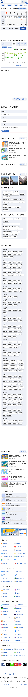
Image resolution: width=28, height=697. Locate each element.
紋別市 (4, 302)
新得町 (9, 328)
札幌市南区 (21, 363)
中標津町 (15, 310)
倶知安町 (16, 399)
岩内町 (4, 402)
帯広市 (4, 326)
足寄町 (4, 336)
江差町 (9, 420)
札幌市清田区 (6, 368)
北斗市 (9, 410)
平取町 (9, 352)
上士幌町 (20, 326)
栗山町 (20, 384)
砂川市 (19, 379)
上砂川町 (5, 384)
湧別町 (14, 302)
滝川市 (14, 379)
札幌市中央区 (6, 360)
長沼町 (15, 384)
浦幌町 (14, 336)
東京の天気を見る (21, 65)
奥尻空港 (5, 204)
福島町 (19, 410)
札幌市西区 (5, 365)
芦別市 (20, 376)
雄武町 (15, 304)
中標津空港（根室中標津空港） (17, 202)
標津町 (20, 310)
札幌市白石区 (6, 363)
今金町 (14, 423)
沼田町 (20, 389)
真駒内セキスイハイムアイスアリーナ (11, 224)
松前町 (14, 410)
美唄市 (15, 376)
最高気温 (4, 47)
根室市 (4, 310)
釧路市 (4, 318)
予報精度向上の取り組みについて (13, 674)
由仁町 (10, 384)
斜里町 (19, 288)
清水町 (14, 328)
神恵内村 (14, 402)
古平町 (4, 404)
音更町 (9, 326)
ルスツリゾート (16, 231)
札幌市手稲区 (20, 365)
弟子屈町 (10, 320)
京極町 (10, 399)
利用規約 (8, 684)
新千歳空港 (5, 194)
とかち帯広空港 (6, 197)
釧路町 (9, 318)
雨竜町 (10, 389)
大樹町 (15, 331)
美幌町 (9, 288)
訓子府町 (10, 296)
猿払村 (9, 251)
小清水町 (10, 291)
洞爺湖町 (5, 347)
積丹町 (19, 402)
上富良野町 (5, 270)
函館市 (4, 410)
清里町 (4, 291)
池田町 (9, 334)
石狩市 (10, 370)
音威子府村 (10, 275)
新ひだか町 (16, 355)
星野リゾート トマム (8, 218)
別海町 (9, 310)
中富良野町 (12, 270)
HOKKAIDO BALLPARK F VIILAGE (11, 226)
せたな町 (20, 423)
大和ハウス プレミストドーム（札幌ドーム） (12, 229)
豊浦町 (4, 344)
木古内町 (10, 412)
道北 (21, 5)
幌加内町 (21, 275)
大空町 (21, 291)
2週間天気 (9, 5)
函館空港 (21, 199)
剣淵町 (14, 272)
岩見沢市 (10, 376)
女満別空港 (5, 209)
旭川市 (4, 262)
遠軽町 (9, 302)
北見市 (4, 296)
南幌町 (15, 381)
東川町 (14, 267)
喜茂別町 (5, 399)
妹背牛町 (21, 386)
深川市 (10, 381)
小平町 (14, 280)
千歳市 (17, 368)
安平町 (10, 347)
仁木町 (9, 404)
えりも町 (10, 355)
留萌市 (4, 280)
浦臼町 (9, 386)
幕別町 (4, 334)
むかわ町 (16, 347)
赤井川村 (20, 404)
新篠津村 (20, 370)
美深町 (4, 275)
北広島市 (5, 370)
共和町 (21, 399)
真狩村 (15, 397)
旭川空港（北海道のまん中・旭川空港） (11, 207)
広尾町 (20, 331)
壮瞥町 (9, 344)
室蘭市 (4, 342)
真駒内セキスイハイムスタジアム (10, 234)
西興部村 (10, 304)
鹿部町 (20, 412)
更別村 (10, 331)
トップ (3, 5)
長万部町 (9, 415)
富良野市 (20, 262)
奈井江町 (20, 381)
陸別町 (9, 336)
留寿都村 (20, 397)
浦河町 (19, 352)
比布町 (20, 264)
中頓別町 (20, 251)
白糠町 (20, 320)
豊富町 (9, 254)
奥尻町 (9, 423)
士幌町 (14, 326)
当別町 (15, 370)
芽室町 (19, 328)
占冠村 (4, 272)
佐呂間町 (16, 291)
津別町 (14, 288)
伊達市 (20, 342)
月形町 (4, 386)
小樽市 (4, 394)
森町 (4, 415)
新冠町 (14, 352)
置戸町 (15, 296)
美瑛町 (19, 267)
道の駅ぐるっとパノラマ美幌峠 (9, 236)
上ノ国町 (15, 420)
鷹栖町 (4, 264)
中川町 (16, 275)
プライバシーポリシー (15, 684)
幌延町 (11, 256)
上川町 (9, 267)
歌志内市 (5, 381)
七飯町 (15, 412)
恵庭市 (22, 368)
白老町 (14, 344)
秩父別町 (5, 389)
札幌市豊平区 (14, 363)
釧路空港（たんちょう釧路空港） (10, 199)
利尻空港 (16, 191)
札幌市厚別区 (13, 365)
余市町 (14, 404)
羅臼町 (4, 312)
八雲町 (4, 420)
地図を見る (4, 130)
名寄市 (14, 262)
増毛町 (9, 280)
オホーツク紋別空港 (14, 194)
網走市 (4, 288)
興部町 (4, 304)
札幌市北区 (13, 360)
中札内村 (5, 331)
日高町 (4, 352)
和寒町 (9, 272)
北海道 (16, 5)
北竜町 (15, 389)
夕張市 (4, 376)
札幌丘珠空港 (6, 202)
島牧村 (9, 394)
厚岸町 (14, 318)
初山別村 (10, 283)
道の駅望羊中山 (18, 218)
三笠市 (9, 379)
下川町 (19, 272)
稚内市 (4, 251)
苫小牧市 (10, 342)
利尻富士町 (5, 256)
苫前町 (19, 280)
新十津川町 (15, 386)
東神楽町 (10, 264)
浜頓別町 (15, 251)
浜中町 (19, 318)
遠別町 (15, 283)
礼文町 (14, 254)
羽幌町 (4, 283)
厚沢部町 (20, 420)
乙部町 (4, 423)
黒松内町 (20, 394)
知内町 (4, 412)
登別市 (15, 342)
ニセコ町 (10, 397)
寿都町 (14, 394)
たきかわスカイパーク (8, 191)
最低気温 (10, 47)
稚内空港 (22, 194)
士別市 (9, 262)
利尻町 (19, 254)
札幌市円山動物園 (7, 231)
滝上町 (19, 302)
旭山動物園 (5, 221)
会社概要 (3, 684)
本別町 (19, 334)
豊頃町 (14, 334)
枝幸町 (4, 254)
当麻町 (15, 264)
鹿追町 (4, 328)
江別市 (12, 368)
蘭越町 (4, 397)
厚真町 (19, 344)
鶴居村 (15, 320)
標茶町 (4, 320)
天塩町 (20, 283)
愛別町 (4, 267)
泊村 (9, 402)
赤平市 (4, 379)
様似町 (4, 355)
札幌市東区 (20, 360)
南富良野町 (19, 270)
